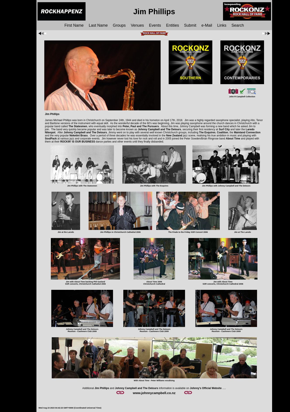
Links (221, 25)
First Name (74, 25)
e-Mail (206, 25)
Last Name (98, 25)
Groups (119, 25)
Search (238, 25)
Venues (137, 25)
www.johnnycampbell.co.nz (154, 393)
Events (155, 25)
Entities (172, 25)
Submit (190, 25)
